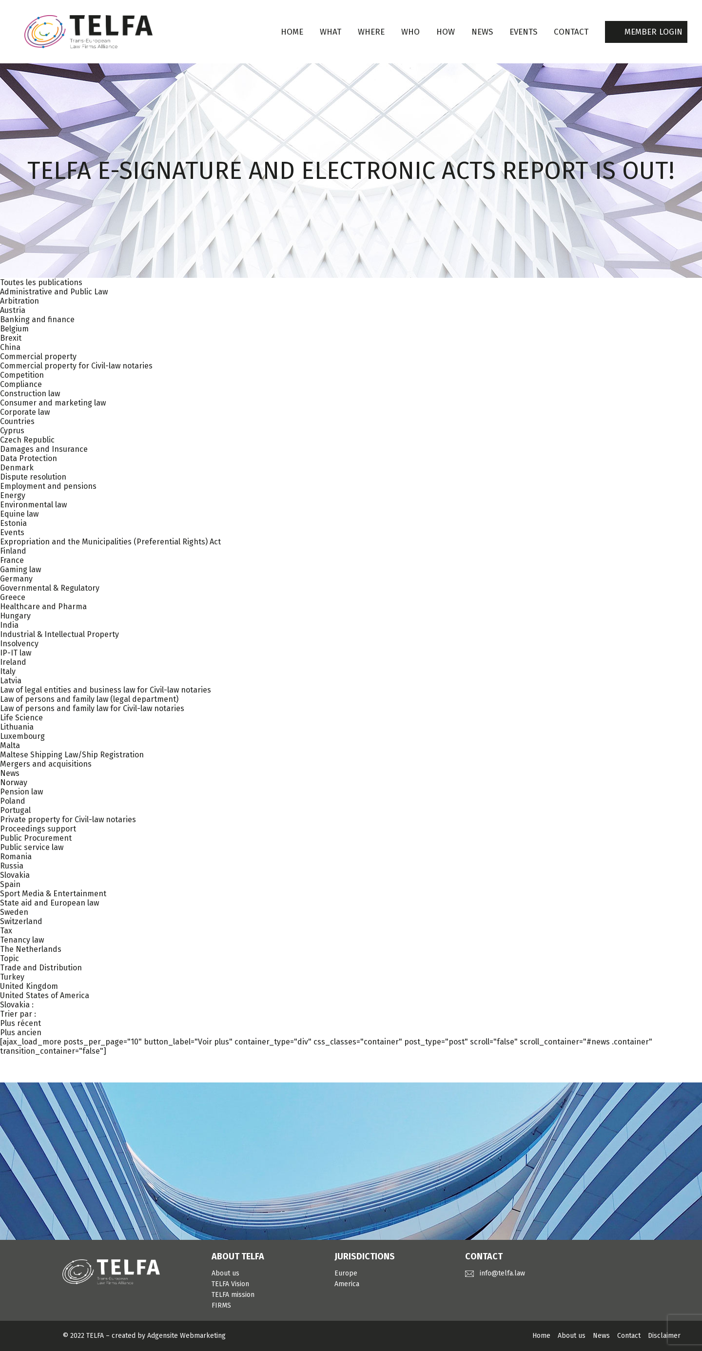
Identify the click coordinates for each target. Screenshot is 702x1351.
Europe (345, 1273)
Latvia (10, 680)
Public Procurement (36, 838)
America (346, 1284)
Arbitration (19, 301)
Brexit (10, 338)
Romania (16, 856)
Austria (12, 310)
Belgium (14, 328)
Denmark (17, 467)
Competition (22, 375)
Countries (17, 421)
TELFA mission (233, 1295)
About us (225, 1273)
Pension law (21, 791)
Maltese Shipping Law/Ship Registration (72, 754)
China (10, 347)
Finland (13, 551)
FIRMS (221, 1305)
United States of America (44, 995)
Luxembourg (22, 736)
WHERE (371, 32)
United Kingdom (29, 986)
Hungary (15, 615)
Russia (11, 865)
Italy (8, 671)
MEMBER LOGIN (653, 32)
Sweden (14, 912)
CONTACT (571, 32)
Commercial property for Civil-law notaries (76, 365)
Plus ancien (20, 1032)
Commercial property (38, 356)
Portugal (15, 810)
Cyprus (12, 430)
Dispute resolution (33, 477)
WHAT (330, 32)
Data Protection (28, 458)
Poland (12, 801)
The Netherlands (30, 949)
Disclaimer (664, 1336)
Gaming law (20, 569)
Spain (10, 884)
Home (292, 32)
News (10, 773)
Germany (16, 578)
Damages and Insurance (44, 449)
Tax (6, 930)
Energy (12, 495)
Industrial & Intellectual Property (59, 634)
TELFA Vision (230, 1284)
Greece (12, 597)
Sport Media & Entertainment (53, 893)
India (9, 625)
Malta (10, 745)
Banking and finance (37, 319)
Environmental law (33, 504)
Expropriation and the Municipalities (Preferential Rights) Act (110, 541)
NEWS (482, 32)
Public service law (31, 847)
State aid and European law (49, 902)
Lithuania (17, 727)
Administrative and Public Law (54, 291)
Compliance (21, 384)
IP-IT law (15, 652)
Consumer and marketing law (53, 402)
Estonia (13, 523)
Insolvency (19, 643)
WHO (410, 32)
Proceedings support (38, 828)
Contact (629, 1336)
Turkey (12, 977)
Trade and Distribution (41, 967)
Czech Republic (27, 439)
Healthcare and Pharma (43, 606)
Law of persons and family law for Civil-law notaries (92, 708)
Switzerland (21, 921)
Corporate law (25, 412)
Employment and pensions (48, 486)
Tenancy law (22, 940)
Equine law (19, 514)
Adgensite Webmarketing (186, 1336)
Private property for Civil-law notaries (68, 819)
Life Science (21, 717)
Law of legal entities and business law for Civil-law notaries (105, 690)
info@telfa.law (502, 1273)
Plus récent (20, 1023)
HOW (445, 32)
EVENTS (523, 32)
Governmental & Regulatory (49, 588)
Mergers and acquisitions (46, 764)
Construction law (30, 393)
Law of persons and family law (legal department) (89, 699)
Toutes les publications (41, 282)
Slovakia (15, 875)
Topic (9, 958)
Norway (13, 782)
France (12, 560)
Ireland (13, 662)
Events (12, 532)
